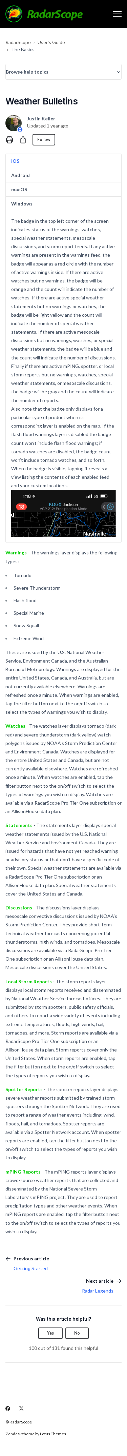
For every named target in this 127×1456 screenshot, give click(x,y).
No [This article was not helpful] (77, 1333)
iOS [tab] (15, 161)
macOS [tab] (19, 189)
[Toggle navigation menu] (117, 14)
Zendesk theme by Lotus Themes (35, 1433)
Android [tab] (20, 175)
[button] (63, 72)
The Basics (23, 49)
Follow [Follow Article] (43, 139)
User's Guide (51, 42)
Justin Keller (41, 118)
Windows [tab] (22, 203)
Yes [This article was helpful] (50, 1333)
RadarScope (18, 42)
